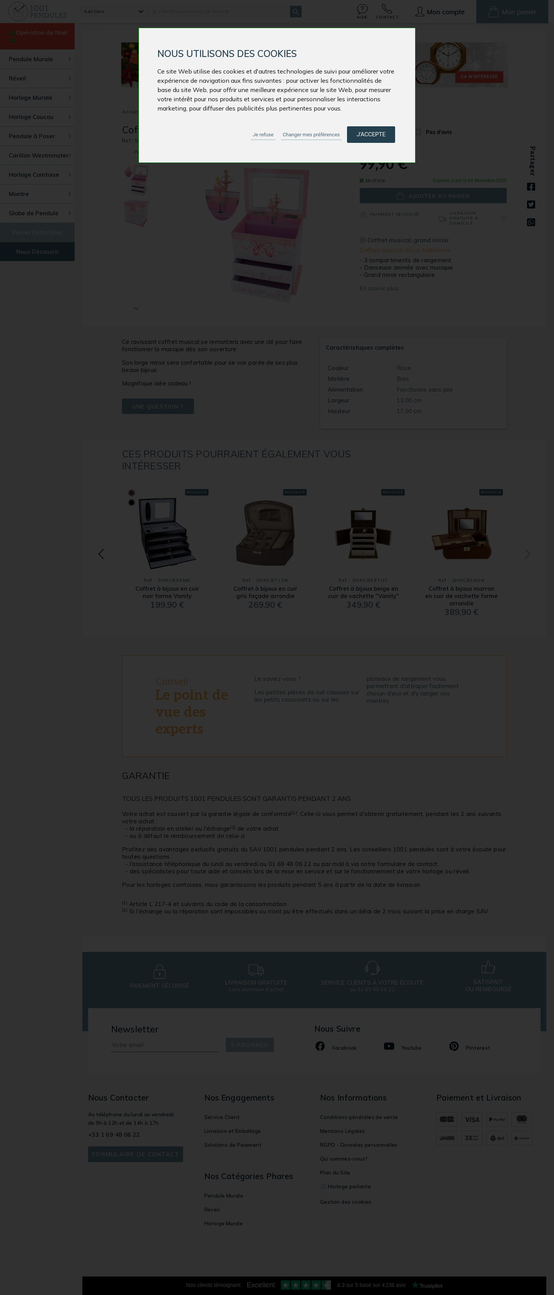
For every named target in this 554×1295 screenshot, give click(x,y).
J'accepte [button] (371, 134)
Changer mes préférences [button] (311, 134)
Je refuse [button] (263, 134)
